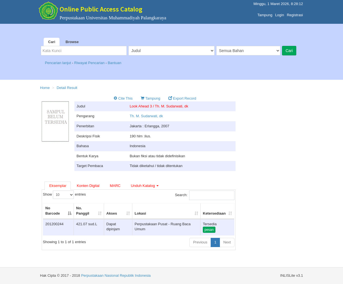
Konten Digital (88, 186)
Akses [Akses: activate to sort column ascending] (111, 213)
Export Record (182, 98)
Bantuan (114, 63)
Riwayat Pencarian (89, 63)
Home (45, 88)
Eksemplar (57, 186)
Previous (200, 242)
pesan (209, 230)
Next (227, 242)
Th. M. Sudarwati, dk (146, 116)
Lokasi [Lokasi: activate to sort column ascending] (140, 213)
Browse (72, 42)
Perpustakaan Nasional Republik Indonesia (116, 275)
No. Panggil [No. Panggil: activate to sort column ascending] (82, 210)
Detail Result (67, 88)
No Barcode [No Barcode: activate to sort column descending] (52, 210)
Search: (204, 195)
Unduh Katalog (145, 186)
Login (279, 13)
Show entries (64, 195)
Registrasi (295, 13)
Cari (51, 42)
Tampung (264, 13)
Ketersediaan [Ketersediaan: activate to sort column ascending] (214, 213)
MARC (115, 186)
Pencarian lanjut (58, 63)
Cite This (123, 98)
